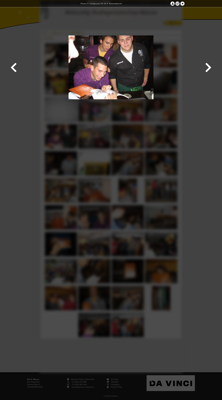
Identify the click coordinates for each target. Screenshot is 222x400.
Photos (84, 3)
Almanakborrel (115, 3)
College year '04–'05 (97, 3)
